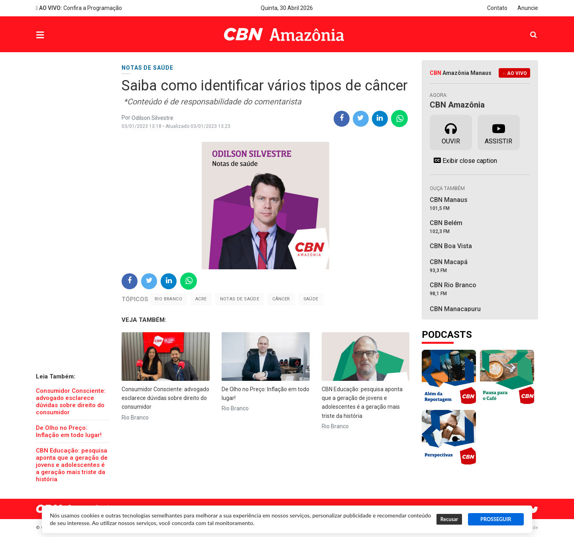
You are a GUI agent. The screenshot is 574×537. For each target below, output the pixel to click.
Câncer (281, 299)
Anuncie (527, 8)
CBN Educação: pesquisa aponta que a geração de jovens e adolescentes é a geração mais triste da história (72, 465)
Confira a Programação (79, 8)
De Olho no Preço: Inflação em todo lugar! (69, 431)
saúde (310, 299)
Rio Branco (168, 299)
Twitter (534, 509)
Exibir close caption (463, 161)
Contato (497, 8)
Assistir (498, 132)
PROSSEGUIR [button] (495, 519)
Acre (201, 299)
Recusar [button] (449, 519)
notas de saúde (239, 299)
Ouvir (451, 132)
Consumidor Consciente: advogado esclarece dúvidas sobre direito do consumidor (71, 401)
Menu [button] (56, 35)
